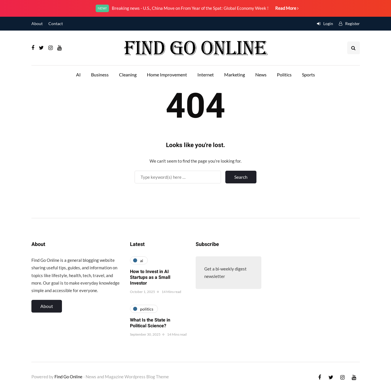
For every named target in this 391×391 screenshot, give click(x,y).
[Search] (178, 177)
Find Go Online (68, 376)
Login (328, 23)
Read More (287, 8)
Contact (55, 23)
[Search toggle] (353, 48)
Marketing (234, 74)
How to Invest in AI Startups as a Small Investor (150, 277)
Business (100, 74)
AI (78, 74)
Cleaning (128, 74)
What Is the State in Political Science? (150, 323)
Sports (308, 74)
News (261, 74)
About (37, 23)
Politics (284, 74)
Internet (205, 74)
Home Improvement (167, 74)
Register (352, 23)
